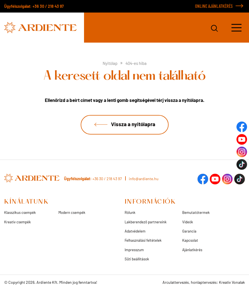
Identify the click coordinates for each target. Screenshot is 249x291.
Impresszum (134, 250)
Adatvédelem (135, 231)
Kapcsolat (190, 240)
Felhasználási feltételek (143, 240)
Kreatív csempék (17, 222)
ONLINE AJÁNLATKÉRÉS (214, 6)
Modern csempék (71, 212)
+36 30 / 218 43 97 (48, 6)
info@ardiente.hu (144, 178)
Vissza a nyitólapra (133, 124)
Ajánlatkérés (192, 250)
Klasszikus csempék (20, 212)
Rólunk (130, 212)
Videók (187, 222)
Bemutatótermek (196, 212)
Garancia (189, 231)
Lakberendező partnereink (146, 222)
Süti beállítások (137, 259)
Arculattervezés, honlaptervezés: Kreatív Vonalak (203, 282)
